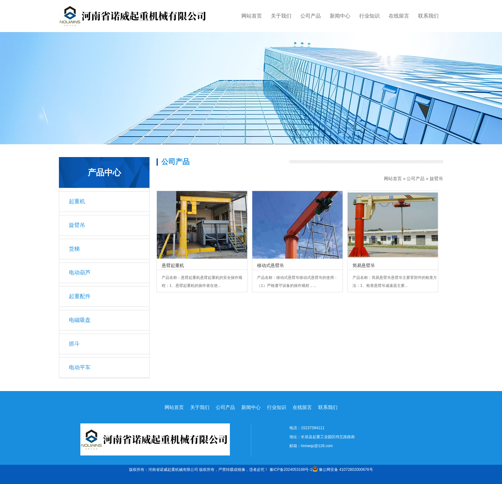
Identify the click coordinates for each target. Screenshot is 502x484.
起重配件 (80, 296)
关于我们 (281, 16)
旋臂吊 (436, 178)
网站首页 (251, 16)
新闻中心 (340, 16)
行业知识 (369, 16)
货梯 (74, 249)
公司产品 (310, 16)
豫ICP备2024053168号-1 (291, 469)
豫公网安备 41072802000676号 (342, 469)
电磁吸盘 (80, 320)
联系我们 (428, 16)
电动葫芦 (80, 273)
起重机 (77, 201)
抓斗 (74, 344)
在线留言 (399, 16)
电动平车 (80, 367)
